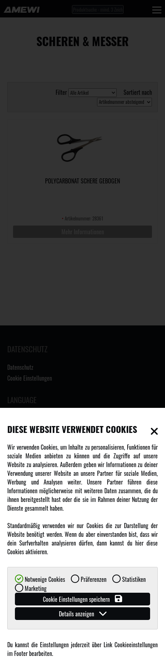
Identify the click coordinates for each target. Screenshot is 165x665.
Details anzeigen (82, 613)
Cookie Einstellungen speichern (82, 599)
